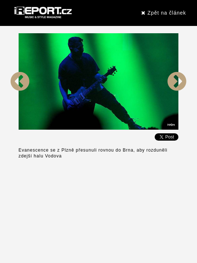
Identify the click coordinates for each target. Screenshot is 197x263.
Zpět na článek (163, 13)
